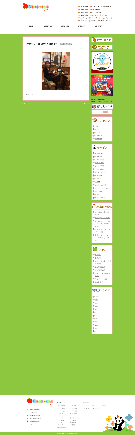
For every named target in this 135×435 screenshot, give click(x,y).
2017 (96, 319)
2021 (96, 306)
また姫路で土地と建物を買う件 (103, 213)
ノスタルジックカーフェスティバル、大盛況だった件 (103, 223)
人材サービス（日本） (87, 18)
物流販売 (98, 258)
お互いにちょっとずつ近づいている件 (103, 231)
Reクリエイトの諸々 (101, 279)
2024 (96, 296)
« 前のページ (26, 103)
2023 (96, 300)
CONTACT (98, 139)
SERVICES (98, 132)
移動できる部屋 (105, 20)
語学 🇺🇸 (104, 15)
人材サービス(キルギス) (105, 18)
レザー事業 (95, 6)
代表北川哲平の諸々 (66, 44)
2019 (96, 312)
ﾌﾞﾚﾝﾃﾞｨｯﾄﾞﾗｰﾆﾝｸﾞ (97, 12)
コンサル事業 (84, 12)
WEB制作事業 (96, 9)
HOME (97, 126)
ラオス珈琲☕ (107, 6)
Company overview (35, 421)
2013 (96, 331)
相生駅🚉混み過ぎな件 (102, 218)
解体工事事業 (84, 15)
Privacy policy (31, 424)
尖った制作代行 (100, 270)
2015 (96, 325)
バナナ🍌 (95, 15)
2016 (96, 322)
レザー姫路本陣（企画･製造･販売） (103, 262)
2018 (96, 315)
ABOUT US (98, 129)
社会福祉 (98, 255)
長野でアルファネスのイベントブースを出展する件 (103, 237)
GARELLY (98, 135)
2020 (96, 309)
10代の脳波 (84, 20)
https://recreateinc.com (35, 418)
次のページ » (85, 103)
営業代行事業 (84, 9)
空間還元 (93, 20)
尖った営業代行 (100, 267)
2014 (96, 328)
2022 (96, 303)
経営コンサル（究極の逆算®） (103, 274)
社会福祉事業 (84, 6)
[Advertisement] (101, 364)
